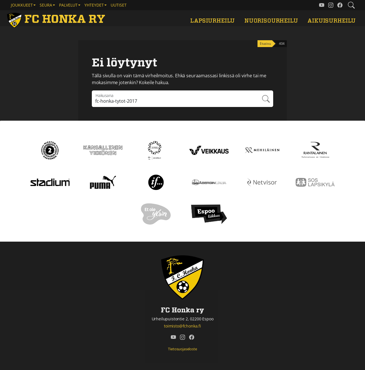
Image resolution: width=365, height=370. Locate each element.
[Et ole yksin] (156, 214)
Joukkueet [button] (22, 5)
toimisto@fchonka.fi (182, 326)
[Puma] (103, 182)
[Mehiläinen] (262, 150)
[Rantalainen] (315, 150)
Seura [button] (46, 5)
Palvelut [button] (68, 5)
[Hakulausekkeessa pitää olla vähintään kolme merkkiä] (175, 98)
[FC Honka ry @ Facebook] (339, 5)
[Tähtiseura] (156, 150)
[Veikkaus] (209, 150)
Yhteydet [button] (94, 5)
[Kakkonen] (49, 150)
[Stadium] (50, 182)
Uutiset (119, 5)
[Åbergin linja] (209, 182)
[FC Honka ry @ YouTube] (321, 5)
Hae (265, 98)
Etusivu (265, 43)
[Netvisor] (262, 182)
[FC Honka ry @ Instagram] (330, 5)
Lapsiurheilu (212, 21)
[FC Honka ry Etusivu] (57, 19)
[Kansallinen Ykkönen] (103, 150)
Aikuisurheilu (331, 21)
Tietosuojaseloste (182, 348)
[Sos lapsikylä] (315, 182)
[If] (156, 182)
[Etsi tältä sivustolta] (351, 5)
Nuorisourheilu (271, 21)
